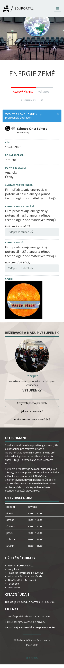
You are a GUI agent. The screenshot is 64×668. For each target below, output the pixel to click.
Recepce (32, 376)
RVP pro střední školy (20, 268)
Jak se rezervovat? (32, 411)
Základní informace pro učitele (25, 576)
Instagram (14, 587)
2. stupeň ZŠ (28, 100)
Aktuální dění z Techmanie (22, 580)
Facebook (13, 583)
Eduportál (18, 8)
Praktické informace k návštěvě (32, 419)
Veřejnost (44, 91)
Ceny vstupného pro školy (32, 403)
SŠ (42, 100)
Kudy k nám (14, 569)
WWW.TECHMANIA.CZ (21, 565)
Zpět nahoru (32, 657)
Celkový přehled (23, 91)
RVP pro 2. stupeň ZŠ (20, 232)
